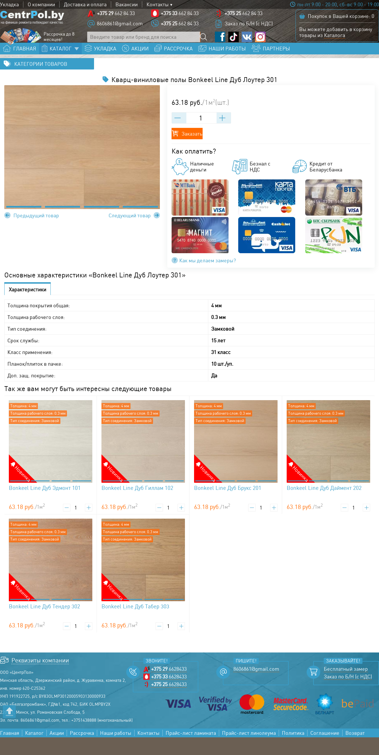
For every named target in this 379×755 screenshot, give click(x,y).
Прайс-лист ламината (191, 751)
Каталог (40, 70)
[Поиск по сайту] (205, 42)
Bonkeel (130, 70)
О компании (41, 4)
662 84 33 (116, 18)
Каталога (334, 40)
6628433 (169, 686)
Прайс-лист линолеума (249, 751)
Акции (57, 751)
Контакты (157, 4)
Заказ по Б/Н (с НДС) (249, 28)
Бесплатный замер (346, 686)
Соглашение (324, 751)
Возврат (355, 751)
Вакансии (126, 4)
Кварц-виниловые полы (85, 70)
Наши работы (115, 751)
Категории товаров (40, 81)
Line (152, 70)
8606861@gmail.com (120, 28)
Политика (293, 751)
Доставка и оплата (85, 4)
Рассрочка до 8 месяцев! (59, 41)
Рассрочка (82, 751)
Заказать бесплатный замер (337, 59)
